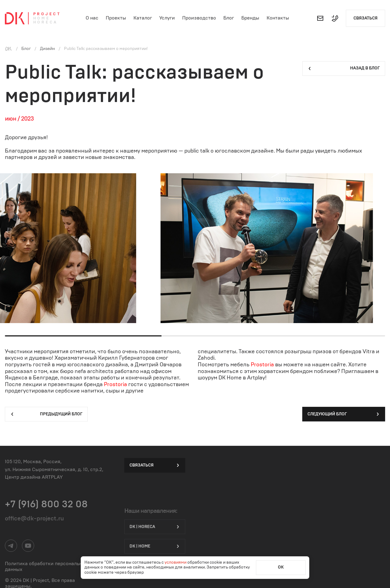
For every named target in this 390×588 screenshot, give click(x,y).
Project (47, 14)
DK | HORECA (154, 526)
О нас (92, 18)
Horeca (45, 22)
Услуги (167, 18)
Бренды (250, 18)
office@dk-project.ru (34, 519)
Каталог (142, 18)
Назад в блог (343, 68)
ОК (281, 567)
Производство (199, 18)
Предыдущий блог (46, 414)
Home (41, 18)
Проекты (116, 18)
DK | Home (154, 546)
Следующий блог (343, 414)
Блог (228, 18)
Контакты (278, 18)
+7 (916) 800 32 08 (46, 504)
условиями (176, 562)
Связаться (365, 18)
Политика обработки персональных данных (46, 566)
